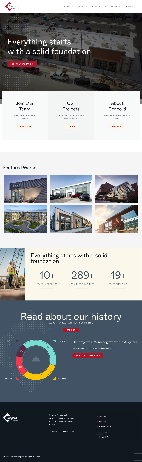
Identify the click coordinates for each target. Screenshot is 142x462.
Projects (102, 421)
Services (102, 416)
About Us (103, 432)
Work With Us (105, 426)
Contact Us (104, 437)
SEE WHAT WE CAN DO (22, 64)
